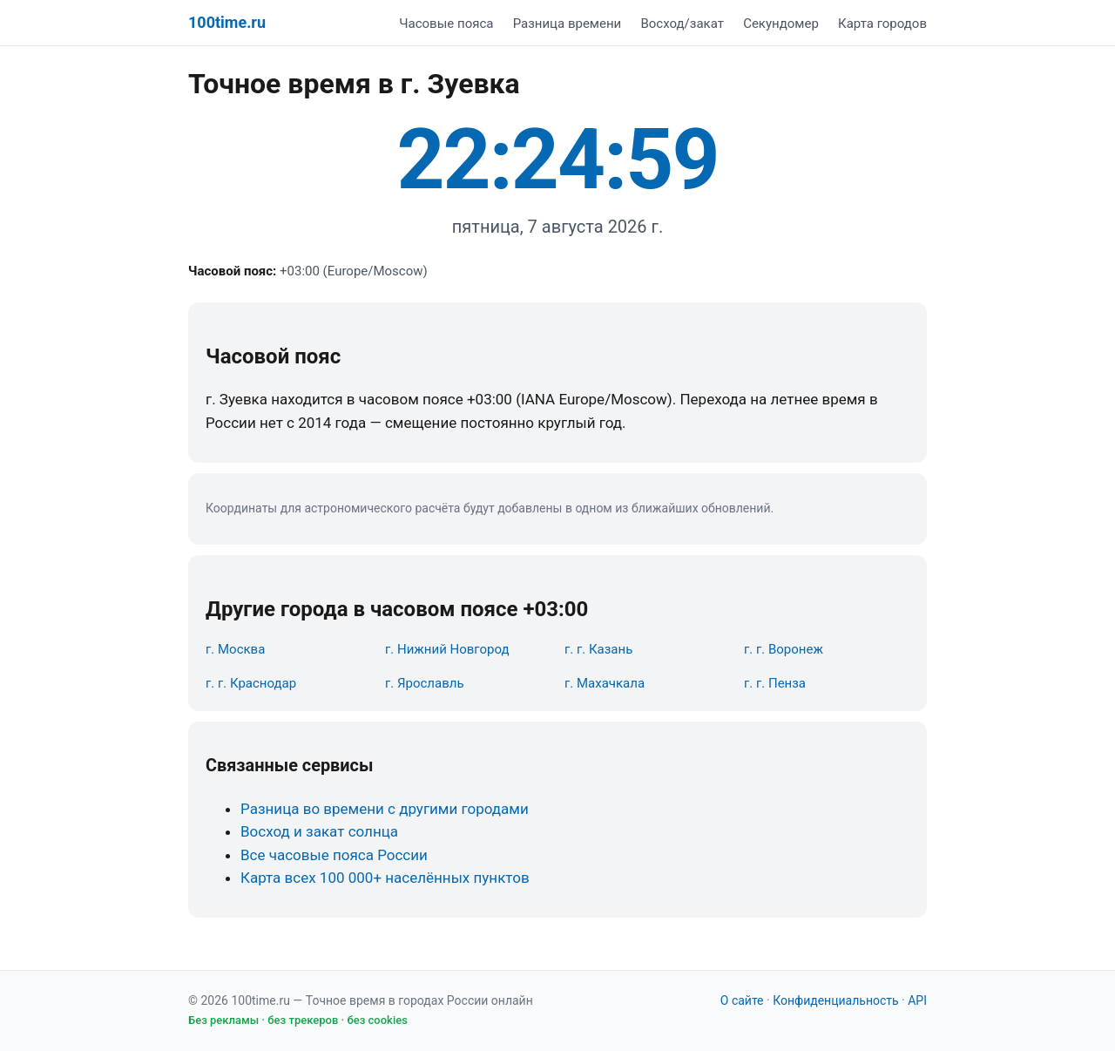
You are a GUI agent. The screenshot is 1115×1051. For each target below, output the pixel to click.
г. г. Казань (598, 649)
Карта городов (882, 23)
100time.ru (227, 22)
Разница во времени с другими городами (384, 808)
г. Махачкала (604, 683)
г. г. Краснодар (251, 683)
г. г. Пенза (775, 683)
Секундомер (781, 23)
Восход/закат (681, 23)
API (917, 1000)
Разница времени (567, 23)
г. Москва (235, 649)
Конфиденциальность (835, 1000)
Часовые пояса (446, 23)
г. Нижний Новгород (447, 649)
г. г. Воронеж (783, 649)
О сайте (742, 1000)
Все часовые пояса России (334, 855)
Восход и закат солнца (319, 831)
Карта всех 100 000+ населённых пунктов (385, 877)
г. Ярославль (424, 683)
